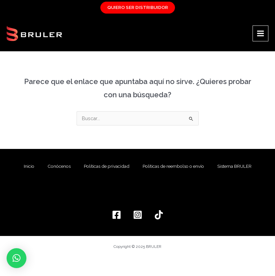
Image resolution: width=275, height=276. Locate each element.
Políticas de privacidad (106, 166)
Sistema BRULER (234, 166)
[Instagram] (137, 214)
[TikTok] (158, 214)
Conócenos (59, 166)
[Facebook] (116, 214)
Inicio (29, 166)
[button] (16, 258)
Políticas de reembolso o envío (173, 166)
